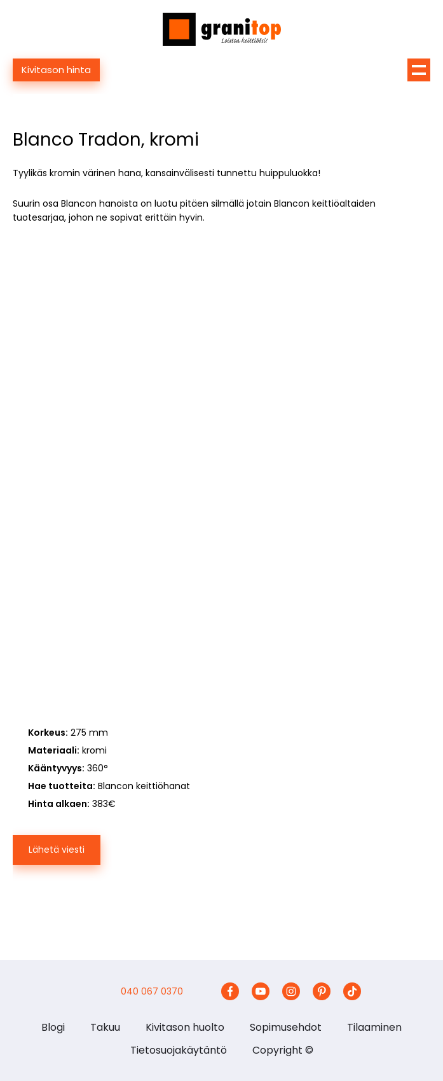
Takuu (105, 1027)
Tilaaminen (374, 1027)
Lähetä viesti (57, 849)
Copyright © (282, 1050)
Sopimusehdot (286, 1027)
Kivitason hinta (56, 69)
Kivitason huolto (185, 1027)
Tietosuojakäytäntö (178, 1050)
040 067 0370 (152, 991)
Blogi (53, 1027)
